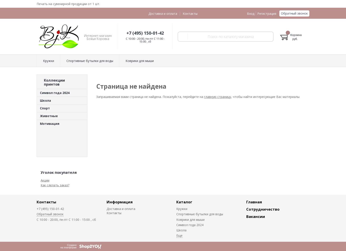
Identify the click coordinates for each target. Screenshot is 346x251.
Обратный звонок (294, 13)
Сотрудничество (263, 209)
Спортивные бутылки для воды (89, 61)
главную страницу (217, 97)
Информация (120, 201)
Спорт (45, 108)
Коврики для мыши (140, 61)
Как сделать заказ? (55, 185)
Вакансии (255, 216)
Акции (45, 180)
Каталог (184, 201)
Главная (254, 201)
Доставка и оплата (163, 13)
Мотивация (49, 124)
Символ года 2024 (55, 93)
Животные (49, 116)
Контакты (190, 13)
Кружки (48, 61)
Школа (45, 100)
